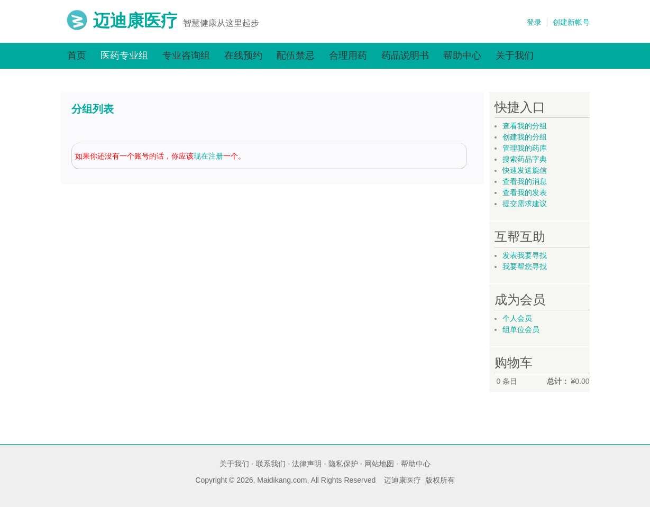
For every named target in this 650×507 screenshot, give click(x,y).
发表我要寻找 (524, 255)
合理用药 (348, 55)
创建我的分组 (524, 137)
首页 (76, 55)
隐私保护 (343, 463)
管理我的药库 (524, 148)
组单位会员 (520, 329)
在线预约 (243, 55)
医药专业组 (124, 55)
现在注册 (208, 156)
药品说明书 (405, 55)
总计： (558, 381)
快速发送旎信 (524, 170)
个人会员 (517, 318)
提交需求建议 (524, 203)
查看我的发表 (524, 192)
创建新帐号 (571, 22)
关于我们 (515, 55)
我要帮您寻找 (524, 266)
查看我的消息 (524, 181)
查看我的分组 (524, 126)
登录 (534, 22)
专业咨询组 (186, 55)
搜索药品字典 (524, 159)
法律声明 (307, 463)
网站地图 (379, 463)
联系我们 (271, 463)
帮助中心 (462, 55)
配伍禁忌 (296, 55)
